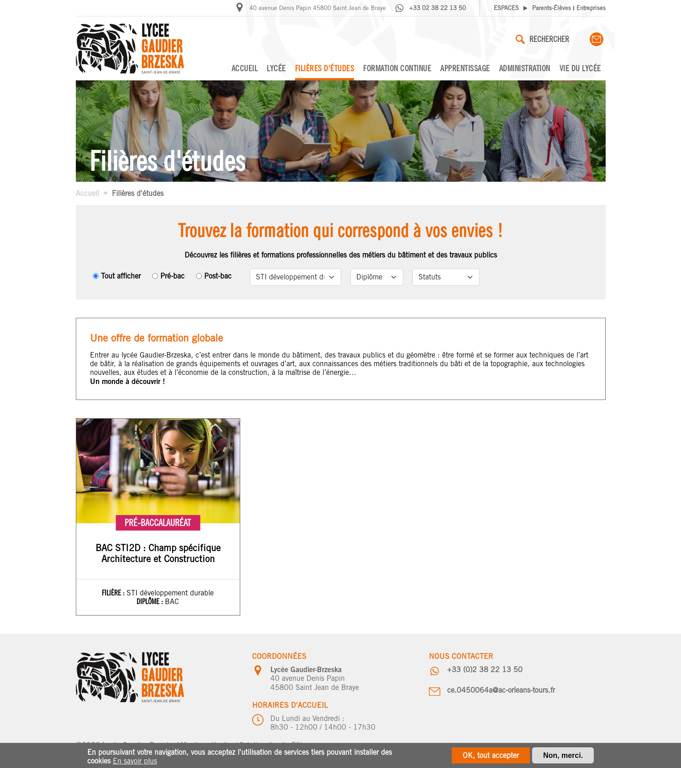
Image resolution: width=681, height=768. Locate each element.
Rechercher (542, 39)
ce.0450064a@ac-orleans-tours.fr (501, 690)
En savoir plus (135, 761)
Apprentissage (465, 68)
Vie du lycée (580, 68)
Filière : (114, 593)
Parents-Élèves (551, 8)
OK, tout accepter (491, 756)
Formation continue (397, 68)
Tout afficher (121, 276)
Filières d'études (324, 68)
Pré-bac (172, 276)
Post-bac (218, 276)
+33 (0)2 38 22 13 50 (485, 669)
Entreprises (591, 8)
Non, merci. (563, 756)
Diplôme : (151, 601)
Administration (524, 68)
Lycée (276, 68)
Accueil (245, 68)
